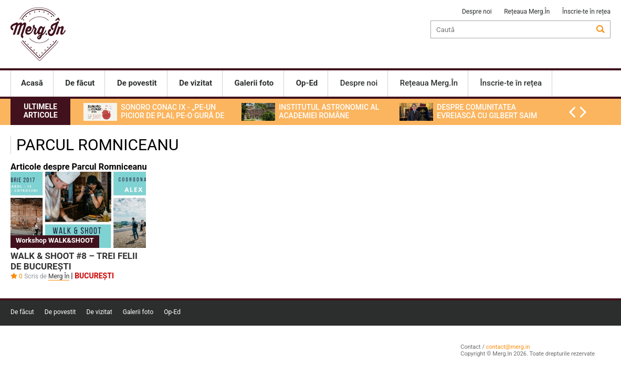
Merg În (58, 276)
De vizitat (99, 312)
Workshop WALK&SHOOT (55, 240)
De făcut (22, 312)
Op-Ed (172, 312)
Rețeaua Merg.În (527, 11)
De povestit (60, 312)
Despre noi (477, 11)
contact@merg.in (508, 347)
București (94, 276)
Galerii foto (138, 312)
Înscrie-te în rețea (586, 11)
